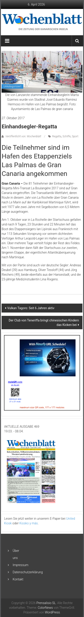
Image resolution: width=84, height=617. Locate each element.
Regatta (56, 136)
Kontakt (18, 579)
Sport (75, 136)
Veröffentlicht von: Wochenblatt (23, 136)
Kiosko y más (28, 523)
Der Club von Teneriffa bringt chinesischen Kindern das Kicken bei (44, 323)
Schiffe (66, 136)
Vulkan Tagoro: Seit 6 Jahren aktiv (30, 308)
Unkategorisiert (12, 86)
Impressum (20, 565)
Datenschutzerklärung (28, 572)
